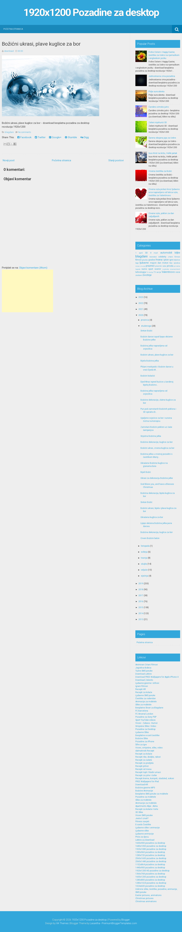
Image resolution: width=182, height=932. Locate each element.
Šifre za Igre (141, 744)
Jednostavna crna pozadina (162, 76)
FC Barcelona (141, 711)
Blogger (125, 919)
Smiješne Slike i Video (145, 726)
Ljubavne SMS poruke (145, 695)
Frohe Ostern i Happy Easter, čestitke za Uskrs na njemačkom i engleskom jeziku (164, 55)
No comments (24, 132)
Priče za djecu (142, 837)
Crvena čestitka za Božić (160, 171)
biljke (177, 252)
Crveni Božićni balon (150, 538)
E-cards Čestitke (143, 824)
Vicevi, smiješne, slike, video (149, 747)
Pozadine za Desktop (145, 729)
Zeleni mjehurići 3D (158, 122)
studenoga (146, 326)
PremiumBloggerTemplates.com (119, 923)
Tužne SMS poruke (143, 671)
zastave (138, 275)
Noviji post (9, 160)
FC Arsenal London (144, 714)
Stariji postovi (116, 160)
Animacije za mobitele (146, 701)
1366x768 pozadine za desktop (150, 874)
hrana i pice (162, 259)
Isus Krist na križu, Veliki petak (163, 153)
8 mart (154, 253)
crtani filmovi (174, 257)
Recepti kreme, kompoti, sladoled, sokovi (154, 778)
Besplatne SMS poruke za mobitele (151, 794)
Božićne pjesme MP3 (145, 787)
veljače (144, 570)
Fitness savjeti (142, 821)
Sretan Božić (146, 331)
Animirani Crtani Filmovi (146, 664)
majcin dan (155, 263)
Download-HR (141, 784)
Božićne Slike (141, 738)
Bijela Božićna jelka (150, 361)
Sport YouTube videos (145, 720)
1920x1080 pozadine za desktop (150, 849)
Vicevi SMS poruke (144, 815)
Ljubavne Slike (142, 732)
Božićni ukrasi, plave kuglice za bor (41, 44)
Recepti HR (140, 689)
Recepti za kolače (143, 692)
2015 (140, 607)
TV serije (157, 272)
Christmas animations (146, 901)
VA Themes (62, 923)
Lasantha (95, 923)
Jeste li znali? (141, 818)
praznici (150, 265)
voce (178, 272)
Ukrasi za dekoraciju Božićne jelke (157, 478)
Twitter (40, 137)
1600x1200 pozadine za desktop (150, 877)
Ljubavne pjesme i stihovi (147, 683)
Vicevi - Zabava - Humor (146, 723)
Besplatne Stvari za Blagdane (149, 708)
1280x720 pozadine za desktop (150, 855)
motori (165, 263)
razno (144, 269)
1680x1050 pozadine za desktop (150, 846)
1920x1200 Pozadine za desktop (91, 12)
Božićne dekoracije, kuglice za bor (157, 442)
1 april (139, 253)
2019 (140, 583)
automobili (166, 252)
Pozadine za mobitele (145, 797)
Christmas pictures (144, 898)
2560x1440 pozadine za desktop (150, 861)
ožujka (144, 564)
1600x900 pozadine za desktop (150, 843)
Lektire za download (144, 840)
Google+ (55, 137)
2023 (140, 297)
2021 (140, 309)
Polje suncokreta (156, 91)
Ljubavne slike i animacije (147, 827)
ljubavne (144, 262)
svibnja (144, 552)
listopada (145, 546)
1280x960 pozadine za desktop (150, 852)
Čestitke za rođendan (145, 698)
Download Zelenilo (144, 680)
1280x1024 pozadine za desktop (150, 883)
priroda (170, 266)
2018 (140, 589)
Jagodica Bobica (143, 668)
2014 (140, 613)
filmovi (138, 260)
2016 (140, 601)
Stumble (71, 137)
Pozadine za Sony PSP (145, 717)
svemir (158, 269)
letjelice (176, 260)
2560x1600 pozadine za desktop (150, 858)
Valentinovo (168, 272)
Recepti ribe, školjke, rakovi (148, 757)
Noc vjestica (174, 263)
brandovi (153, 257)
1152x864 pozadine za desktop (150, 864)
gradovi (151, 260)
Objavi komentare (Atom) (33, 267)
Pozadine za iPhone (144, 741)
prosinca (145, 320)
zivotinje (147, 275)
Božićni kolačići (148, 376)
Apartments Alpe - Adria (146, 806)
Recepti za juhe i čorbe (146, 775)
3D (146, 253)
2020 (140, 315)
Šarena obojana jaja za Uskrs (162, 138)
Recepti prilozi (142, 766)
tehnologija (140, 272)
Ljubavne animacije (144, 834)
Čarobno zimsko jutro (159, 107)
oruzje (142, 266)
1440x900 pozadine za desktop (150, 867)
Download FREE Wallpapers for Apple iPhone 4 (156, 677)
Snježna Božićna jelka (151, 436)
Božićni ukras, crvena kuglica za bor (157, 448)
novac (137, 266)
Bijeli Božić (146, 472)
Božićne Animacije (144, 791)
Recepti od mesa (143, 769)
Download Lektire (143, 674)
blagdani (9, 132)
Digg (84, 137)
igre (171, 260)
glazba (145, 260)
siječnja (144, 576)
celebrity (162, 257)
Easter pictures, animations (148, 895)
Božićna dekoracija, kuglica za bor (157, 532)
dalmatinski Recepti (144, 751)
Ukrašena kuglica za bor (152, 517)
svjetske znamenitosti (171, 269)
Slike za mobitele (143, 704)
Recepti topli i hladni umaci (148, 772)
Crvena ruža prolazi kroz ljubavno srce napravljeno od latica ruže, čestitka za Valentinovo (164, 192)
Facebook (24, 137)
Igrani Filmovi (141, 686)
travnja (144, 558)
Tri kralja (149, 272)
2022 (140, 303)
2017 (140, 595)
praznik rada (160, 266)
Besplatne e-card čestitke (147, 735)
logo (137, 263)
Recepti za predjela (144, 763)
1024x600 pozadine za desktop (150, 886)
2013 (140, 619)
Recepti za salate (143, 760)
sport (150, 269)
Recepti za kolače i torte (146, 809)
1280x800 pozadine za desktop (150, 880)
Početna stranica (13, 29)
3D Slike (139, 812)
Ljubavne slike (142, 831)
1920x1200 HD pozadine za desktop (152, 870)
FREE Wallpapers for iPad (147, 781)
